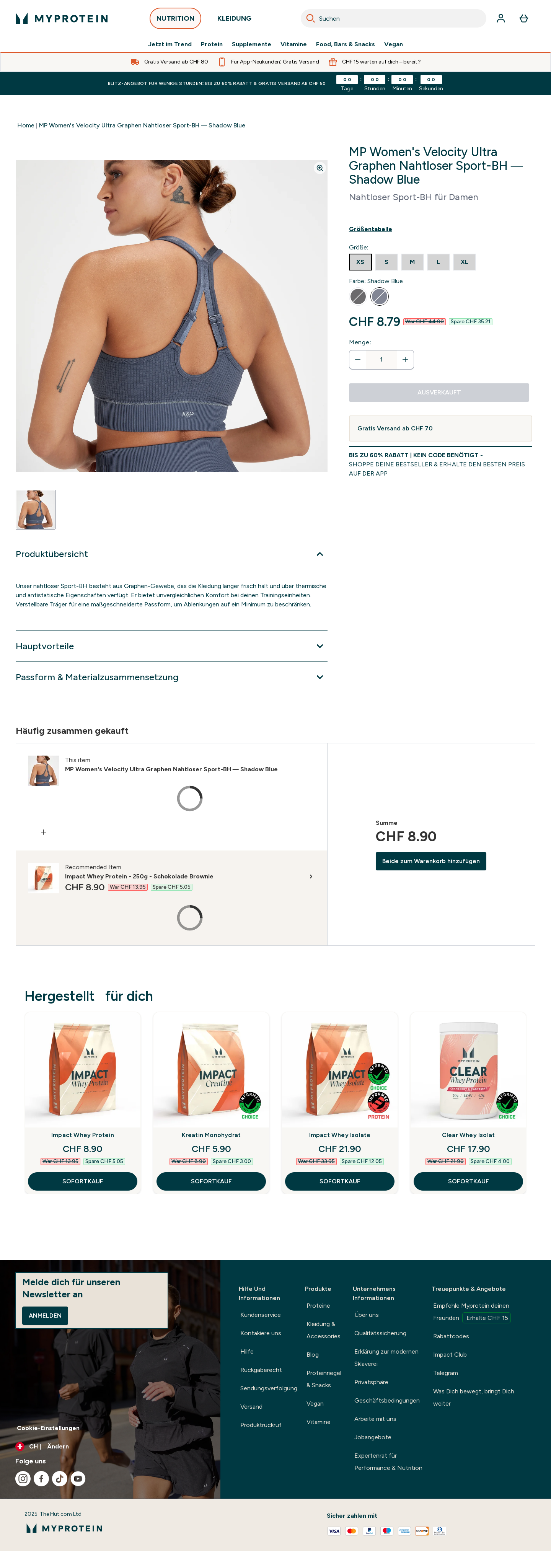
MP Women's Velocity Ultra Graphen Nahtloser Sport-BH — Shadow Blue (142, 125)
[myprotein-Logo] (62, 18)
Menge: (360, 342)
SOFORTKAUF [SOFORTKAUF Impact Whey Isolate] (340, 1181)
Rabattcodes (451, 1336)
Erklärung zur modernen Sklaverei (386, 1357)
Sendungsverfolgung (268, 1388)
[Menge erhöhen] (405, 359)
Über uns (366, 1314)
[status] (381, 359)
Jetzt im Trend (170, 44)
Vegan (393, 44)
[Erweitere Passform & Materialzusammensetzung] (172, 677)
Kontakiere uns (260, 1333)
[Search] (310, 18)
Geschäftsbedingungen (387, 1400)
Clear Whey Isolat (468, 1135)
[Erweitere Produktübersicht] (172, 554)
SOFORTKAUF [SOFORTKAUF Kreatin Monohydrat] (211, 1181)
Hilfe (247, 1351)
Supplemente (251, 44)
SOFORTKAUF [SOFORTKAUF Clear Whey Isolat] (468, 1181)
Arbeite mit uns (375, 1418)
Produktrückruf (261, 1425)
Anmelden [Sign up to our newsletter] (45, 1315)
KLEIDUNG (234, 20)
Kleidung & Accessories (323, 1330)
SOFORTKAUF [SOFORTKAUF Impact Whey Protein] (82, 1181)
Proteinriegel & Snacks (323, 1379)
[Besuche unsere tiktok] (59, 1478)
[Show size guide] (440, 229)
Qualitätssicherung (380, 1333)
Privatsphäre (371, 1382)
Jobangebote (372, 1437)
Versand (251, 1406)
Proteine (318, 1305)
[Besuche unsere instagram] (23, 1478)
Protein (212, 44)
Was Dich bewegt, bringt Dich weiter (473, 1397)
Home (25, 125)
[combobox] (393, 18)
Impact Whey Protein (82, 1135)
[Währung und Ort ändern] (110, 1446)
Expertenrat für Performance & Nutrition (388, 1461)
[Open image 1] (35, 509)
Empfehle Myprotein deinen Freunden (472, 1312)
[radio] (360, 262)
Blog (312, 1354)
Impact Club (450, 1354)
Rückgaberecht (261, 1369)
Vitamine (293, 44)
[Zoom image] (320, 168)
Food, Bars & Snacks (345, 44)
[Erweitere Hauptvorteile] (172, 646)
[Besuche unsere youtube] (78, 1478)
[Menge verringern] (357, 359)
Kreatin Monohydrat (211, 1135)
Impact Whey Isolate (340, 1135)
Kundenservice (260, 1314)
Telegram (445, 1373)
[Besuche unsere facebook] (41, 1478)
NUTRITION (175, 20)
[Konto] (500, 18)
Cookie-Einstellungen (48, 1428)
